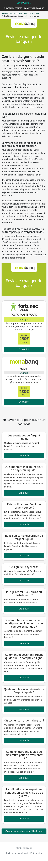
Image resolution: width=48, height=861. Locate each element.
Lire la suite (24, 455)
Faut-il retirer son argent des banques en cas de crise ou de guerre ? (24, 793)
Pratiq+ (24, 368)
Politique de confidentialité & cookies (24, 853)
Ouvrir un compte (13, 8)
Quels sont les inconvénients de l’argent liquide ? (24, 690)
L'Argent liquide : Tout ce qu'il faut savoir (24, 831)
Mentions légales (24, 847)
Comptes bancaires (31, 13)
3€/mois (24, 372)
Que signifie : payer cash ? (24, 567)
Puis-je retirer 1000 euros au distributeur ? (24, 593)
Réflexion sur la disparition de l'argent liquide (24, 537)
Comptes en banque (34, 8)
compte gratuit (24, 319)
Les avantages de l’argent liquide (24, 437)
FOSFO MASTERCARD (24, 314)
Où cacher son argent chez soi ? (24, 720)
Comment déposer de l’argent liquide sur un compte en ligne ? (24, 656)
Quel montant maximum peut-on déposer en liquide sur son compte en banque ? (24, 623)
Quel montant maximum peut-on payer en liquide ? (24, 468)
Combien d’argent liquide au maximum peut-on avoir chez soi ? (23, 755)
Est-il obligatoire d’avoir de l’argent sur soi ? (24, 506)
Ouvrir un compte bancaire (11, 13)
